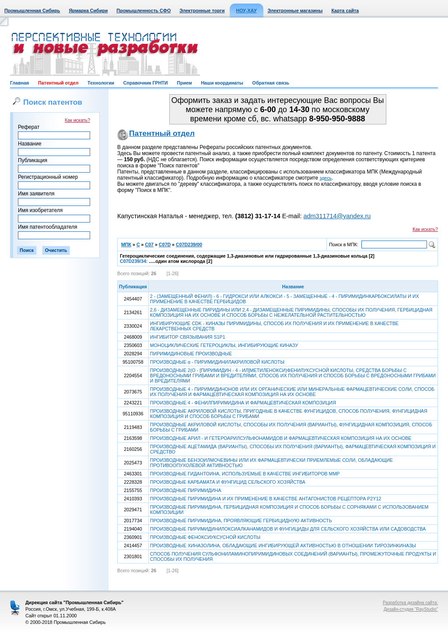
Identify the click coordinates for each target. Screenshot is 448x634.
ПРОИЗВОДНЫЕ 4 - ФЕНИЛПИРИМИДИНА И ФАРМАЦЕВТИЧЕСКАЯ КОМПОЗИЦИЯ (243, 402)
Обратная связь (270, 82)
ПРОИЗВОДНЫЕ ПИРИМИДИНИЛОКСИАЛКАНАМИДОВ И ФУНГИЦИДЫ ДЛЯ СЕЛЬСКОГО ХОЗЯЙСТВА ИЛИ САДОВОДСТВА (288, 528)
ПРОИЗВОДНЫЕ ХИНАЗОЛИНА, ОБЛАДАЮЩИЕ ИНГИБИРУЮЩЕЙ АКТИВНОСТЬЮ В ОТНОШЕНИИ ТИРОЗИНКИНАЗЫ (283, 545)
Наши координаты (222, 82)
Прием (184, 82)
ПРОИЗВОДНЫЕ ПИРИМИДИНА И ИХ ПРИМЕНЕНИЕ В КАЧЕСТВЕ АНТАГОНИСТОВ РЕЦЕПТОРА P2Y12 (265, 498)
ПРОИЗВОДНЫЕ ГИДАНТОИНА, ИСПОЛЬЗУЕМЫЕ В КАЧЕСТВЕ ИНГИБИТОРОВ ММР (245, 473)
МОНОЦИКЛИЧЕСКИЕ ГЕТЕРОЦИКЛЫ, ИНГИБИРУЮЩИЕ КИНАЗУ (224, 345)
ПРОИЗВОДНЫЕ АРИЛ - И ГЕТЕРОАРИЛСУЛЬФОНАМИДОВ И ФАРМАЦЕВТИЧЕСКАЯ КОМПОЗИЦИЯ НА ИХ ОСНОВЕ (281, 438)
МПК (126, 244)
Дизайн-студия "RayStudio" (411, 609)
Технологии (101, 82)
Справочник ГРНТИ (145, 82)
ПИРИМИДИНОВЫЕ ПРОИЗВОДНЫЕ (191, 353)
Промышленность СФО (143, 10)
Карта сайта (345, 10)
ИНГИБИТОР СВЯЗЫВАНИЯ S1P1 (187, 337)
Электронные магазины (295, 10)
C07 (149, 244)
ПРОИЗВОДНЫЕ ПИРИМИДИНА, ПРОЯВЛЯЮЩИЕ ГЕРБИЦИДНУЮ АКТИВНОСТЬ (241, 520)
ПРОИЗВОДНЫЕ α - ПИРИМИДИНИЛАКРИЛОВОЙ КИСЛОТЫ (217, 362)
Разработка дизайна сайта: (410, 602)
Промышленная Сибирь (32, 10)
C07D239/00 (189, 244)
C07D (165, 244)
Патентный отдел (58, 82)
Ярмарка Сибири (88, 10)
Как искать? (77, 120)
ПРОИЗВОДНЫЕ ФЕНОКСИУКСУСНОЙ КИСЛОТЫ (205, 537)
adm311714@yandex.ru (337, 216)
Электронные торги (201, 10)
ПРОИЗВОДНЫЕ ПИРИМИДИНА (185, 490)
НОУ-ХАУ (246, 10)
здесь (326, 178)
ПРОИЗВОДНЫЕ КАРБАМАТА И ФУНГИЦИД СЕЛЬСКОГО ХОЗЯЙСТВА (227, 482)
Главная (19, 82)
